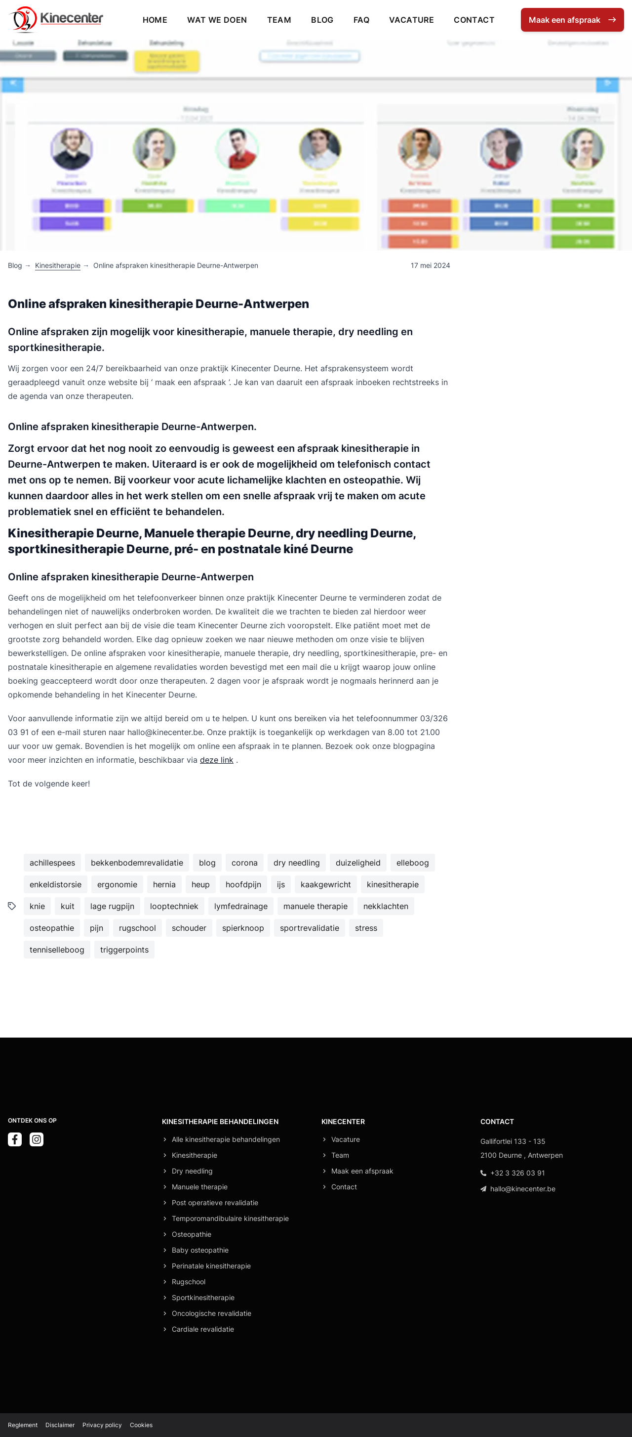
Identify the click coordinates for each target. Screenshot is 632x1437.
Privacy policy (102, 1425)
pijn (96, 928)
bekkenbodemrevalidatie (137, 863)
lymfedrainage (241, 906)
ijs (281, 884)
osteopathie (52, 928)
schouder (189, 928)
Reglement (23, 1425)
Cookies (141, 1425)
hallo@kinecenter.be (517, 1188)
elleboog (412, 863)
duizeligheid (358, 863)
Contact (474, 20)
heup (201, 884)
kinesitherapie (393, 884)
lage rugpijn (112, 906)
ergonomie (117, 884)
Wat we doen (217, 20)
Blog (322, 20)
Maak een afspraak (362, 1171)
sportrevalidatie (309, 928)
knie (37, 906)
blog (207, 863)
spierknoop (243, 928)
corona (245, 863)
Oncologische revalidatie (211, 1313)
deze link (217, 760)
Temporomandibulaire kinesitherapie (230, 1218)
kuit (68, 906)
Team (279, 20)
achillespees (52, 863)
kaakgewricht (326, 884)
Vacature (411, 20)
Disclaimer (60, 1425)
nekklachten (385, 906)
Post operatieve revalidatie (215, 1202)
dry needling (297, 863)
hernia (164, 884)
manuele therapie (315, 906)
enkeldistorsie (55, 884)
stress (366, 928)
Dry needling (192, 1171)
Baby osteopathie (200, 1250)
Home (155, 20)
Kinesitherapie (57, 265)
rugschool (137, 928)
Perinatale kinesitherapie (211, 1266)
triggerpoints (124, 950)
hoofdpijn (243, 884)
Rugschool (188, 1281)
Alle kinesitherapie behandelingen (226, 1139)
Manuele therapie (200, 1186)
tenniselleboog (57, 950)
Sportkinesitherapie (203, 1297)
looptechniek (174, 906)
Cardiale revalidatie (203, 1329)
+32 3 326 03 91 (512, 1173)
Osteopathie (191, 1234)
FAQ (361, 20)
